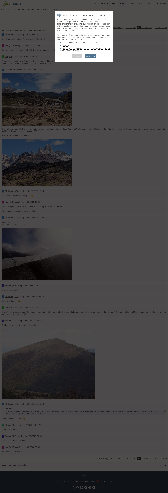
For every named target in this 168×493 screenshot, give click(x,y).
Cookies (65, 45)
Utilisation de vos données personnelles (79, 43)
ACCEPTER (90, 56)
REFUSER (77, 56)
